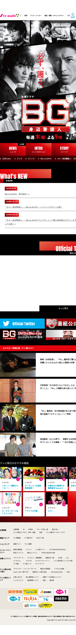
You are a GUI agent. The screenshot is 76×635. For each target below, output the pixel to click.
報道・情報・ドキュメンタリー (54, 15)
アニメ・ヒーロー (35, 15)
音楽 (25, 15)
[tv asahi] (10, 15)
